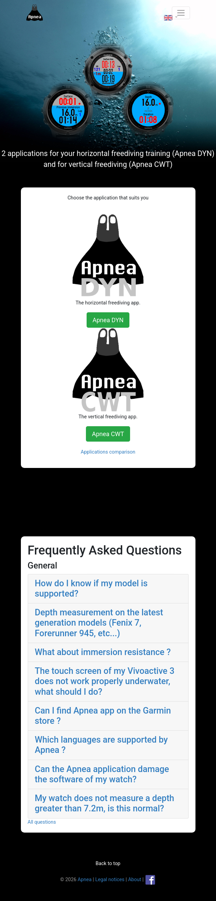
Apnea (85, 880)
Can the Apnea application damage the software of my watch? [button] (102, 774)
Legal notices (109, 880)
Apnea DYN (108, 320)
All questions (42, 822)
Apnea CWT (108, 434)
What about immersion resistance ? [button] (103, 652)
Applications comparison (108, 452)
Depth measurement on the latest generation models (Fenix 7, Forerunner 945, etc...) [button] (99, 623)
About (134, 880)
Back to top (108, 863)
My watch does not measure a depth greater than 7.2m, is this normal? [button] (104, 803)
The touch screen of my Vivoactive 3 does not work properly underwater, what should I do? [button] (105, 681)
